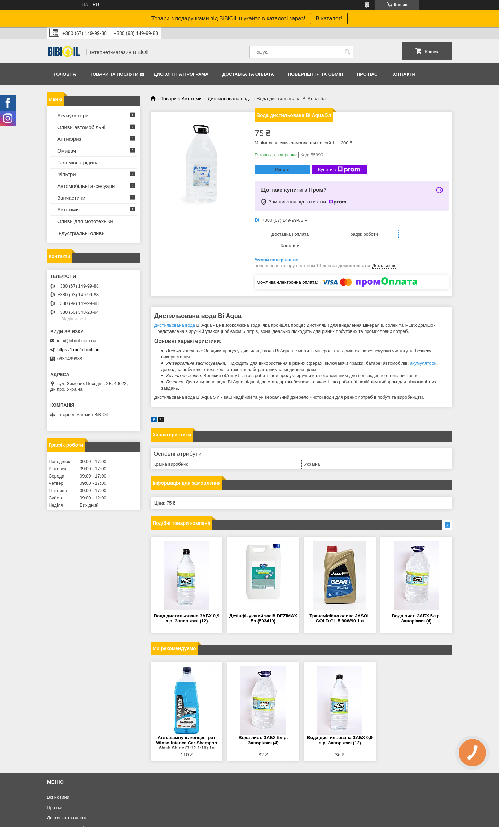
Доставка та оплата (248, 74)
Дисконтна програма (181, 74)
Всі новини (58, 785)
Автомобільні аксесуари (86, 186)
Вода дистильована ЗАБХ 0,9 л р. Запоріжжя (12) (186, 606)
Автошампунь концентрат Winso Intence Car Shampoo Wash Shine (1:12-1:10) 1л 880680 (186, 731)
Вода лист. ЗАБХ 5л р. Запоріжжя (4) (416, 606)
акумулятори (423, 351)
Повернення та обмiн (315, 74)
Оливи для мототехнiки (85, 221)
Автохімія (192, 98)
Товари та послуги (114, 74)
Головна (65, 74)
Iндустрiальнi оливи (81, 233)
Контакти (403, 74)
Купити (282, 169)
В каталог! (329, 18)
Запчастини (71, 198)
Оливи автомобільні (81, 127)
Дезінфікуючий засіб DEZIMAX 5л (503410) (263, 606)
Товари (168, 98)
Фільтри (66, 174)
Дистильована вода (230, 98)
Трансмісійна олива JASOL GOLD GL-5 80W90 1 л (339, 606)
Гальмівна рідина (78, 162)
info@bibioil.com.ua (76, 340)
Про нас (367, 74)
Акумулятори (72, 115)
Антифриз (69, 139)
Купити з (339, 169)
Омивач (66, 151)
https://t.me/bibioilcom (79, 349)
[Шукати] (347, 52)
